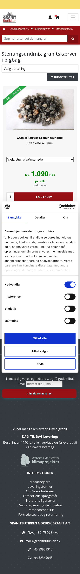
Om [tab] (65, 217)
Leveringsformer (40, 486)
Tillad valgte (40, 351)
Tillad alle (40, 338)
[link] (40, 156)
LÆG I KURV (44, 197)
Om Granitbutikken (40, 491)
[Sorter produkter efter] (40, 69)
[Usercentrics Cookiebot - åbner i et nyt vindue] (59, 206)
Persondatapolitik (41, 510)
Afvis (40, 363)
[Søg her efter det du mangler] (73, 39)
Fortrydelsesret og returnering (40, 514)
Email (22, 384)
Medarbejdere (40, 482)
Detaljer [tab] (40, 217)
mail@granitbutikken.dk (42, 541)
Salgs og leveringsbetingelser (41, 505)
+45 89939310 (42, 549)
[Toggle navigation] (73, 17)
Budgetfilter (62, 77)
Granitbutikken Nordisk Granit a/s (40, 523)
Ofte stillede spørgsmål (40, 496)
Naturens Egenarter (41, 500)
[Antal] (10, 196)
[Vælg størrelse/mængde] (40, 159)
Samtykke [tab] (14, 217)
